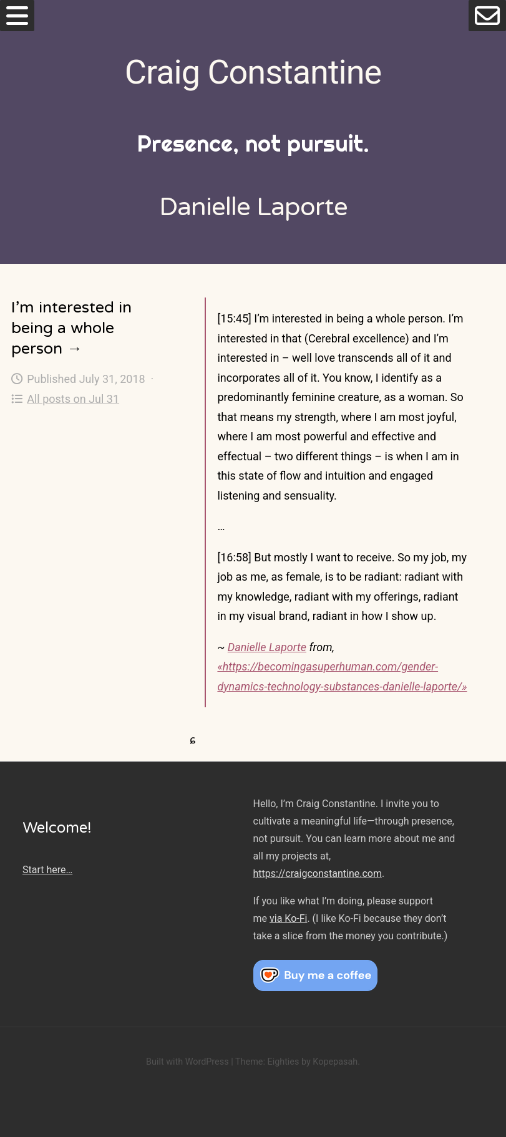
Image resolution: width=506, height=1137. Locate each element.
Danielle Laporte (267, 647)
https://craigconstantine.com (317, 873)
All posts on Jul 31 (65, 398)
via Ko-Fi (288, 918)
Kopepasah (335, 1062)
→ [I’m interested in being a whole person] (74, 348)
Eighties (283, 1062)
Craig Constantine (253, 72)
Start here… (47, 870)
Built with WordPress (187, 1062)
